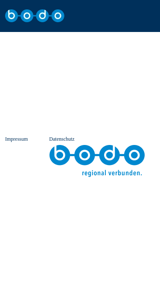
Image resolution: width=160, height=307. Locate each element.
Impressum (16, 139)
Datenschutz (61, 139)
